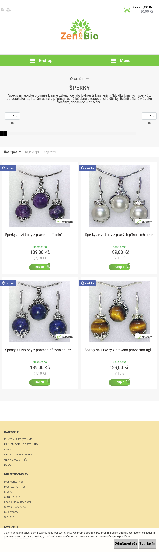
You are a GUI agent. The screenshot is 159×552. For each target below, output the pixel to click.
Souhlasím (147, 543)
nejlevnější (32, 152)
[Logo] (79, 29)
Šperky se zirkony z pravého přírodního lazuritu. (39, 350)
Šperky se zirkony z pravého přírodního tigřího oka (119, 350)
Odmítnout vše (126, 543)
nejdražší (50, 152)
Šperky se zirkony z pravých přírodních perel (119, 235)
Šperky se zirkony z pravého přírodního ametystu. (39, 235)
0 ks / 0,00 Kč (142, 7)
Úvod (73, 79)
